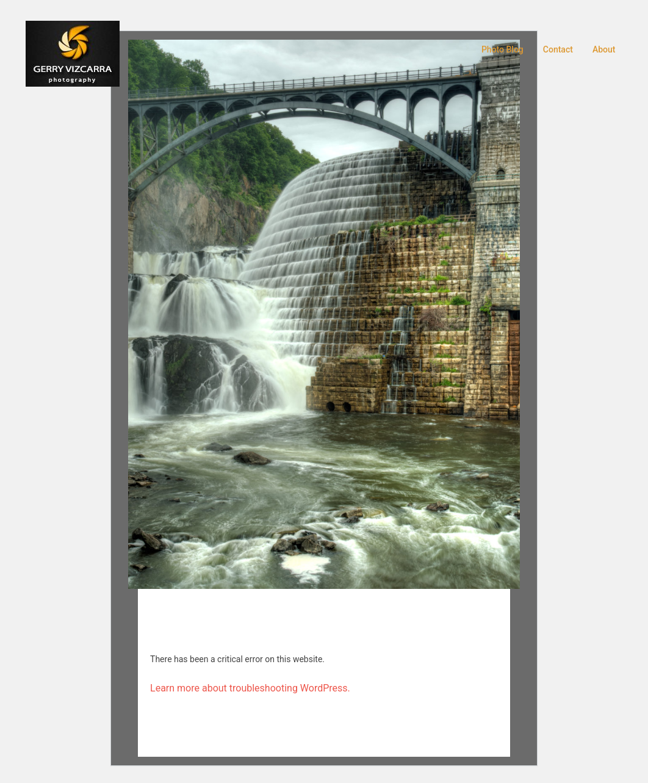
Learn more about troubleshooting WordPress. (250, 688)
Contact (558, 49)
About (604, 49)
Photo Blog (502, 49)
